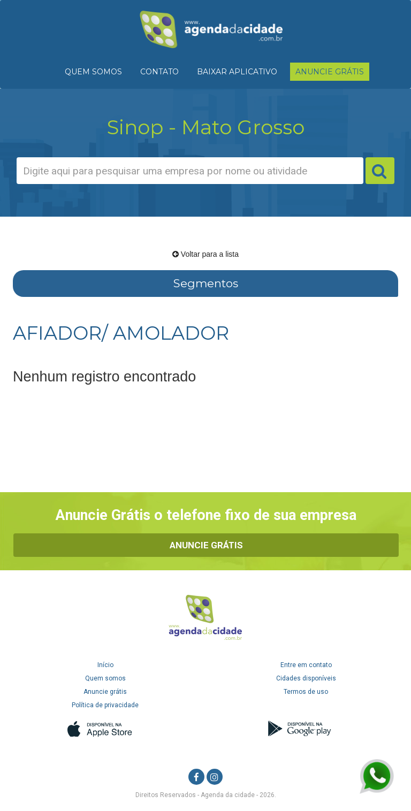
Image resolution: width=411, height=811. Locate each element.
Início (105, 665)
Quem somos (105, 678)
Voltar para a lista (205, 254)
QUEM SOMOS (93, 71)
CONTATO (159, 71)
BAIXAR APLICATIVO (237, 71)
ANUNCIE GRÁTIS (329, 71)
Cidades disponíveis (306, 678)
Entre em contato (306, 665)
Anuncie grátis (105, 691)
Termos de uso (306, 691)
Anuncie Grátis (206, 545)
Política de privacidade (105, 705)
